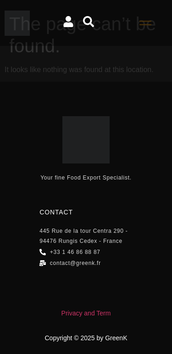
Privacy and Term (86, 313)
